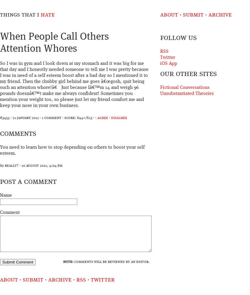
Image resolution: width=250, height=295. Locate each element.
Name (6, 195)
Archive (220, 15)
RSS (164, 51)
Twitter (167, 57)
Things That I (27, 15)
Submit (193, 15)
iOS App (168, 63)
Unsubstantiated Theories (187, 93)
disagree (119, 118)
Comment (10, 212)
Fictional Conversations (185, 87)
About (169, 15)
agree (102, 118)
